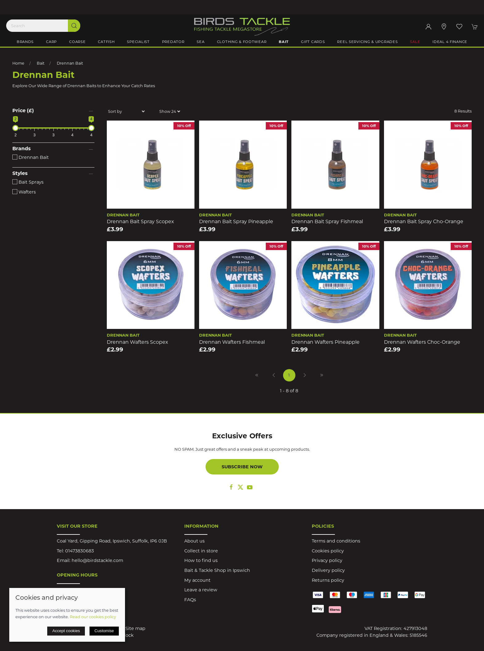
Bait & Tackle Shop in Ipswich (217, 570)
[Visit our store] (444, 26)
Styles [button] (19, 173)
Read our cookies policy (93, 616)
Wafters (24, 192)
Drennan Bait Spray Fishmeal (327, 221)
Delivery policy (328, 570)
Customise (104, 630)
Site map (135, 628)
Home (18, 63)
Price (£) (23, 110)
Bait (40, 63)
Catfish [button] (106, 42)
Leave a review (200, 590)
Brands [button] (25, 42)
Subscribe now (242, 467)
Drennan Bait (70, 63)
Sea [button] (200, 42)
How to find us (201, 560)
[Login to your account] (428, 26)
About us (194, 541)
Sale (415, 42)
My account (197, 580)
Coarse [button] (77, 42)
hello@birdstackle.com (97, 560)
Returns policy (328, 580)
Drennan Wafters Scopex (137, 342)
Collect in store (201, 551)
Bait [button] (284, 42)
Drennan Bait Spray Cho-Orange (423, 221)
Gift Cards (313, 42)
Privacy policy (327, 560)
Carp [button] (51, 42)
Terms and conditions (336, 541)
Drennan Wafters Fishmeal (232, 342)
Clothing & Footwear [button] (242, 42)
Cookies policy (328, 551)
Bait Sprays (28, 182)
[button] (459, 26)
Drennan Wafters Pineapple (325, 342)
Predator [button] (173, 42)
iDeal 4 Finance (449, 42)
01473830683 (79, 551)
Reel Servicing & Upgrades (367, 42)
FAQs (190, 599)
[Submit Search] (74, 25)
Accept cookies (66, 630)
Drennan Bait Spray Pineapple (236, 221)
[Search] (43, 25)
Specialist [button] (138, 42)
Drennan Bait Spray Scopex (140, 221)
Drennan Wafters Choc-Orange (422, 342)
